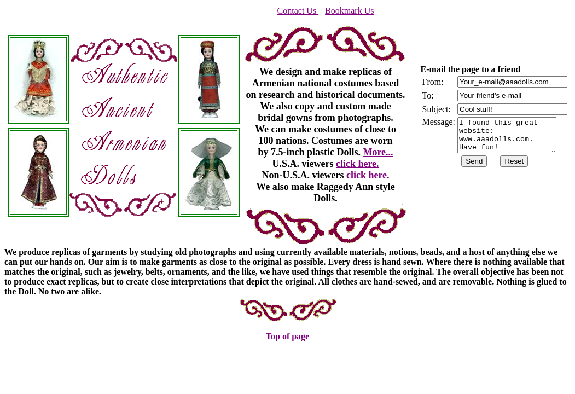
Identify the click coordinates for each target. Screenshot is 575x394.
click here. (357, 163)
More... (378, 152)
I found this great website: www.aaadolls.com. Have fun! (512, 135)
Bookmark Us (349, 10)
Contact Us (298, 10)
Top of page (287, 336)
